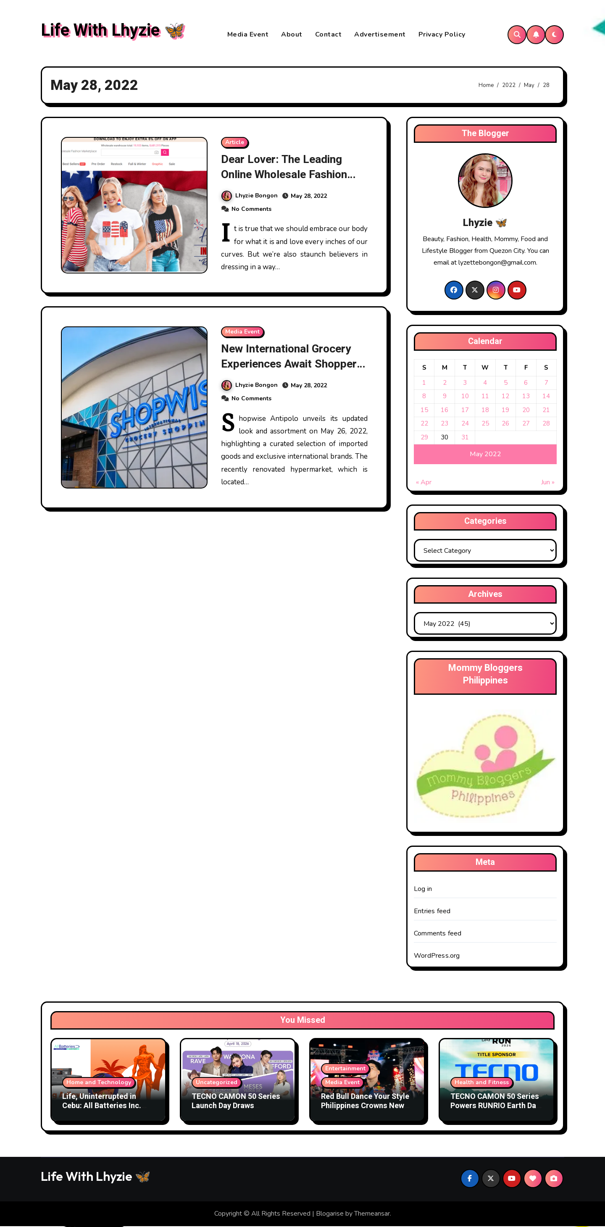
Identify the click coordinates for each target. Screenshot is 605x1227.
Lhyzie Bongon (249, 196)
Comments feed (438, 934)
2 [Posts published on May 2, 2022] (445, 383)
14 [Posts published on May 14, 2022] (546, 397)
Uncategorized (216, 1083)
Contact (328, 34)
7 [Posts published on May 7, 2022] (546, 383)
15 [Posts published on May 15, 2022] (424, 410)
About (291, 34)
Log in (423, 889)
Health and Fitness (482, 1083)
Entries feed (432, 912)
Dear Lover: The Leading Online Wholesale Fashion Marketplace (285, 175)
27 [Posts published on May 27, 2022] (526, 424)
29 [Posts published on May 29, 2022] (424, 438)
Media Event (248, 34)
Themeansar (372, 1214)
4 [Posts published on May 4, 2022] (485, 383)
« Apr (423, 483)
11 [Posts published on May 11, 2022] (485, 397)
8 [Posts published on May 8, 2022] (424, 397)
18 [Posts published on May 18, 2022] (485, 410)
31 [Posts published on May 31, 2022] (465, 438)
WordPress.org (437, 956)
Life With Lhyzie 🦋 (113, 30)
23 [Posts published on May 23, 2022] (444, 424)
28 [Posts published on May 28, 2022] (546, 424)
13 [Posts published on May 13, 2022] (526, 397)
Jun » (548, 483)
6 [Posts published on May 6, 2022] (526, 383)
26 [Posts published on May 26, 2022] (505, 424)
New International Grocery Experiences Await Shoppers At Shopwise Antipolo (293, 364)
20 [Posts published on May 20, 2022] (526, 410)
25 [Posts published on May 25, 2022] (485, 424)
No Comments (251, 209)
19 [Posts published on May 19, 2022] (505, 410)
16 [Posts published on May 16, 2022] (444, 410)
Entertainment (345, 1069)
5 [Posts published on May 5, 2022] (506, 383)
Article (234, 143)
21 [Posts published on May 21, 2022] (546, 410)
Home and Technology (98, 1083)
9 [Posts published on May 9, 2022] (445, 397)
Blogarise (330, 1214)
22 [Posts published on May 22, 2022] (424, 424)
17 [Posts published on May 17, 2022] (465, 410)
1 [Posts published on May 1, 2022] (424, 383)
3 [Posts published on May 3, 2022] (465, 383)
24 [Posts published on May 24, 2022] (465, 424)
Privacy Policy (442, 34)
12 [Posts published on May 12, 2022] (505, 397)
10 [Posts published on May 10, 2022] (465, 397)
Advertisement (380, 34)
